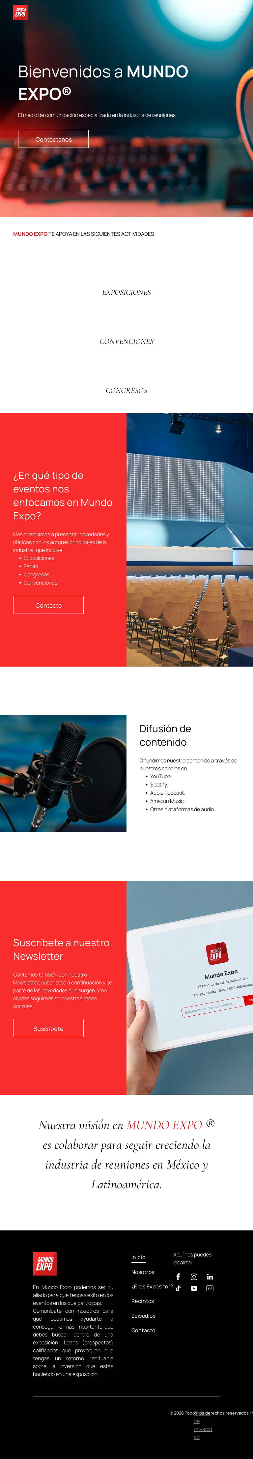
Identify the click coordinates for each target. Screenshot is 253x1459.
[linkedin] (210, 1277)
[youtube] (194, 1289)
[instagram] (194, 1277)
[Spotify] (210, 1289)
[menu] (238, 12)
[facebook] (178, 1277)
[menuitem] (152, 1257)
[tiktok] (178, 1289)
